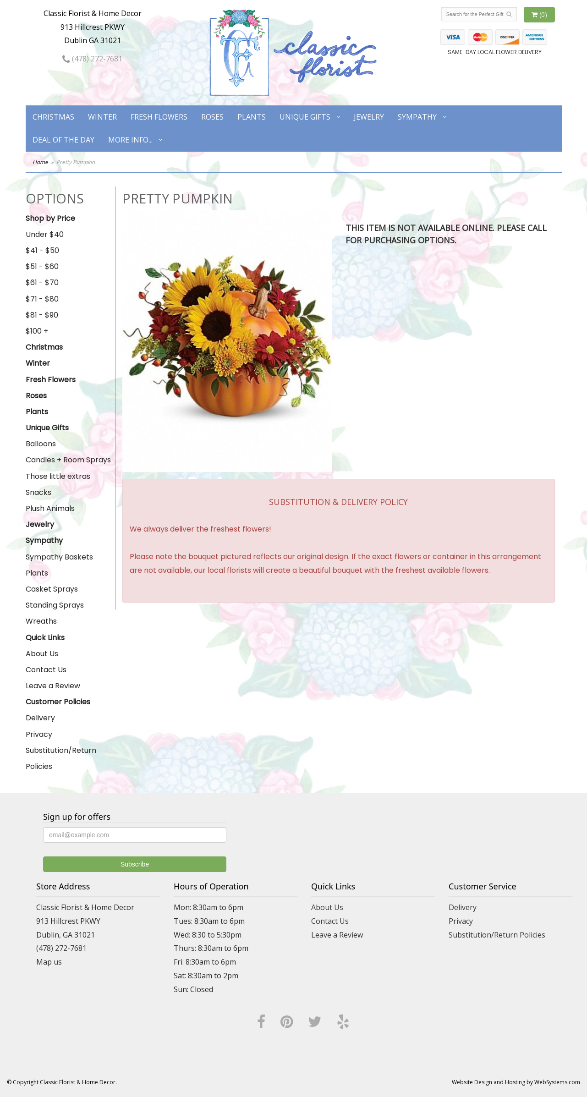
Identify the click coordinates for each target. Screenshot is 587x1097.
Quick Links (45, 637)
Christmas (53, 117)
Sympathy (417, 117)
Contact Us (46, 669)
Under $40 (45, 234)
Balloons (41, 444)
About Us (42, 653)
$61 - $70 (42, 282)
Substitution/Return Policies (61, 758)
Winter (102, 117)
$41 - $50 (42, 250)
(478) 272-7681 (92, 59)
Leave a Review (53, 685)
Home (40, 162)
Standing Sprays (55, 605)
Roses (212, 117)
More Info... (130, 140)
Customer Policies (58, 702)
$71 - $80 (42, 299)
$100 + (37, 331)
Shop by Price (50, 218)
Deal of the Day (63, 140)
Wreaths (41, 621)
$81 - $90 (42, 315)
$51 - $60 (42, 266)
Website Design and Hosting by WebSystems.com (516, 1082)
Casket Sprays (52, 589)
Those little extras (58, 476)
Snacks (38, 492)
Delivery (40, 718)
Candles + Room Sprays (68, 460)
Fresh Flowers (159, 117)
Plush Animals (50, 508)
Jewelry (369, 117)
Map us (49, 962)
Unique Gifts (305, 117)
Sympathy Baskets (59, 557)
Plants (251, 117)
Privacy (39, 734)
